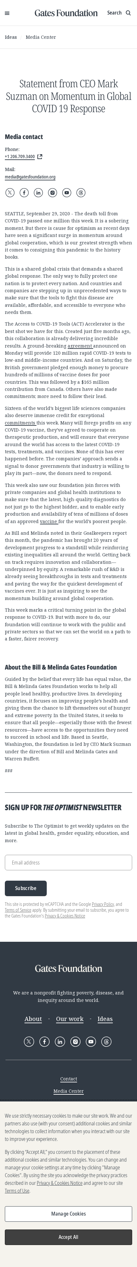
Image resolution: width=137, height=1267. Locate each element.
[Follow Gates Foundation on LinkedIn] (38, 193)
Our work (69, 1019)
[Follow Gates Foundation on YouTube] (67, 193)
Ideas (11, 37)
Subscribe (25, 888)
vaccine (49, 521)
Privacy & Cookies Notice (65, 916)
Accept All (69, 1236)
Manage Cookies (68, 1213)
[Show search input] (119, 13)
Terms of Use (17, 1190)
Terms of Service (18, 910)
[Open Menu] (7, 12)
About (33, 1019)
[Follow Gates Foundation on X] (10, 193)
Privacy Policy (103, 904)
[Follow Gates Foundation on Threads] (81, 193)
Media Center (41, 37)
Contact (68, 1079)
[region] (68, 1184)
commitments (20, 423)
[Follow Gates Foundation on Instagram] (52, 193)
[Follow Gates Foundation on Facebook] (24, 193)
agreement (80, 346)
